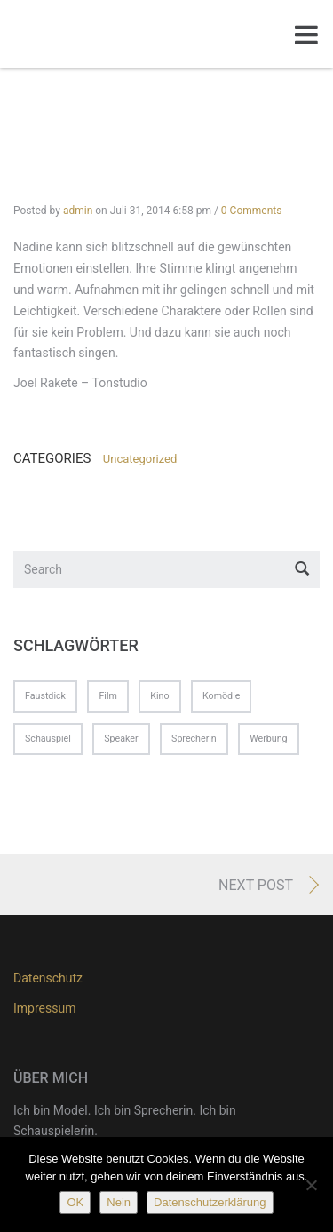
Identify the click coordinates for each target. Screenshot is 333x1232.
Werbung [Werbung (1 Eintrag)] (268, 738)
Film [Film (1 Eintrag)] (107, 696)
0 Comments (251, 210)
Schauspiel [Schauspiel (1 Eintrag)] (48, 738)
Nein (119, 1202)
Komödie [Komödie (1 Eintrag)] (221, 696)
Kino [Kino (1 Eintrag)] (159, 696)
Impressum (44, 1008)
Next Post (255, 885)
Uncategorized (140, 458)
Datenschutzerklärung (210, 1202)
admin (77, 210)
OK (75, 1202)
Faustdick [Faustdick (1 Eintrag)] (45, 696)
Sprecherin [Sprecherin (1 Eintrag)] (194, 738)
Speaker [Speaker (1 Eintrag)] (121, 738)
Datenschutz (48, 978)
